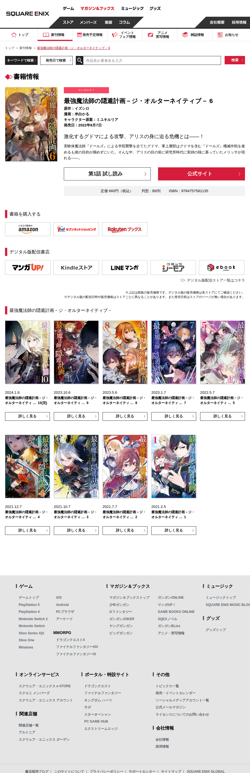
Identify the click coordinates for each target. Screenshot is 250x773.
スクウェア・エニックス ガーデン (44, 740)
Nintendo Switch (32, 626)
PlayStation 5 (29, 605)
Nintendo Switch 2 (33, 619)
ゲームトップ (29, 598)
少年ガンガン (119, 605)
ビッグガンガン (121, 633)
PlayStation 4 (29, 612)
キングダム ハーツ (98, 700)
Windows (26, 647)
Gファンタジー (120, 612)
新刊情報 (26, 48)
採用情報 (162, 746)
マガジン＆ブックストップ (129, 598)
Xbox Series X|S (31, 633)
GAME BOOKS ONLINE (176, 612)
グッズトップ (216, 630)
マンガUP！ (167, 605)
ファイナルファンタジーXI (76, 654)
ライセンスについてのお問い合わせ (182, 714)
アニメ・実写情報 (171, 633)
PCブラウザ (65, 612)
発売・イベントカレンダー (176, 693)
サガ (87, 707)
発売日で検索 (56, 60)
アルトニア (27, 732)
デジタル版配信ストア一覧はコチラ (216, 280)
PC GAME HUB (96, 721)
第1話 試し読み (105, 174)
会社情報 (162, 740)
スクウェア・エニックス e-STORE (45, 686)
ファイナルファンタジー (102, 693)
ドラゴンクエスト (97, 686)
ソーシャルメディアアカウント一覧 (182, 700)
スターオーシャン (97, 714)
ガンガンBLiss (169, 626)
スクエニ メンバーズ (34, 693)
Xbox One (26, 640)
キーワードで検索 (20, 60)
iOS (59, 598)
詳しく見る (27, 416)
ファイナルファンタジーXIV (77, 647)
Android (62, 605)
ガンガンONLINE (171, 598)
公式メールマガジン (171, 707)
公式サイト (199, 174)
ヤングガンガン (121, 626)
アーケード (64, 619)
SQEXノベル (167, 619)
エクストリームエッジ (101, 729)
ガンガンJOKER (121, 619)
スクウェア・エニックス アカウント (46, 700)
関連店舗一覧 (29, 725)
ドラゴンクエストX (70, 640)
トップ (9, 48)
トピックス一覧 (167, 686)
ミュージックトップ (221, 598)
